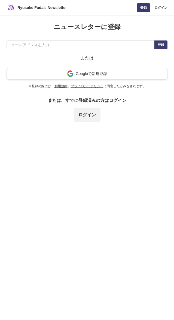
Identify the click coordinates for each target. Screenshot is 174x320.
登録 (143, 8)
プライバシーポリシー (87, 86)
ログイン (160, 7)
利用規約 (61, 86)
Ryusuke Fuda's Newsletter (42, 7)
